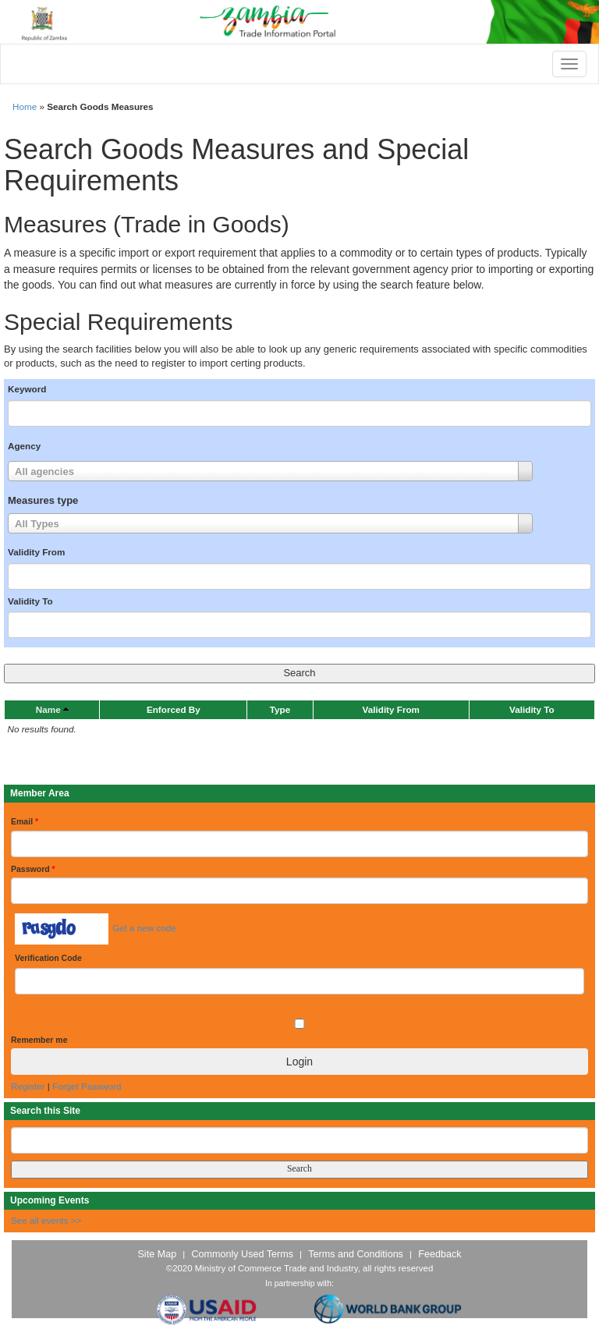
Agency (24, 446)
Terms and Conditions (355, 1254)
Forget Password (86, 1086)
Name (48, 709)
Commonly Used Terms (241, 1254)
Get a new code (144, 928)
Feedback (439, 1254)
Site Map (156, 1254)
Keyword (27, 389)
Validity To (30, 601)
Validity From (36, 552)
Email (24, 821)
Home (24, 106)
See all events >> (46, 1220)
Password (33, 869)
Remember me (39, 1039)
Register (28, 1086)
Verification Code (48, 957)
